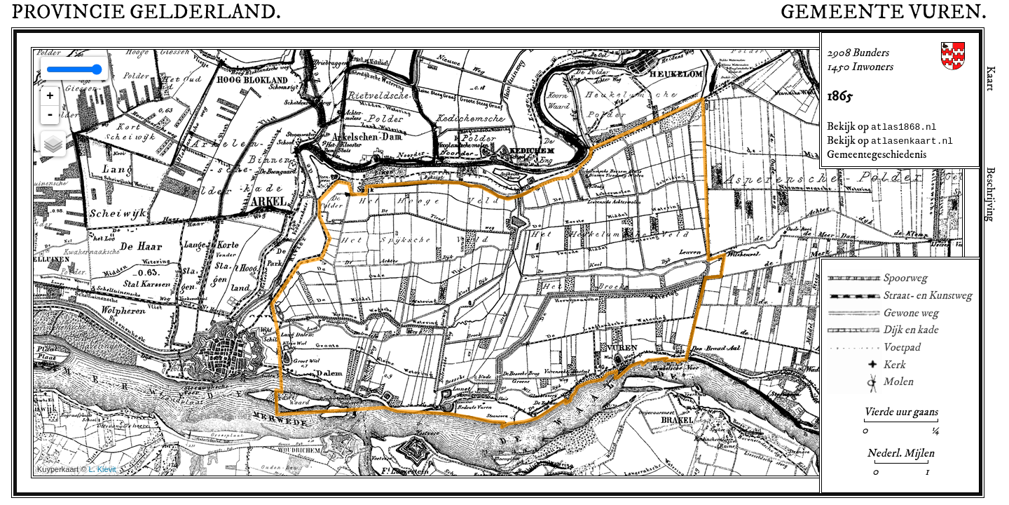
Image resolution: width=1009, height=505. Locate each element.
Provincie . (146, 12)
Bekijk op (882, 126)
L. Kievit (102, 469)
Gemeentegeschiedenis (876, 154)
